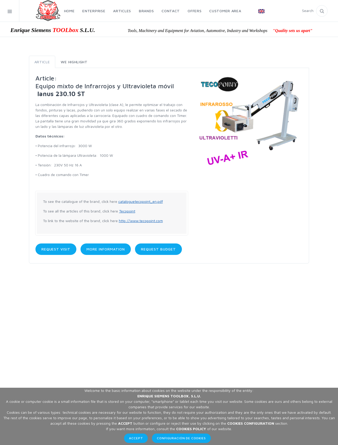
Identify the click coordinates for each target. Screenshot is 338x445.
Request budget (158, 249)
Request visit (56, 249)
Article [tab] (42, 62)
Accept (136, 438)
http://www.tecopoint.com (141, 220)
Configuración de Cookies (181, 438)
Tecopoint (127, 211)
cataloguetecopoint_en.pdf (140, 201)
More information (106, 249)
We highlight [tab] (74, 62)
